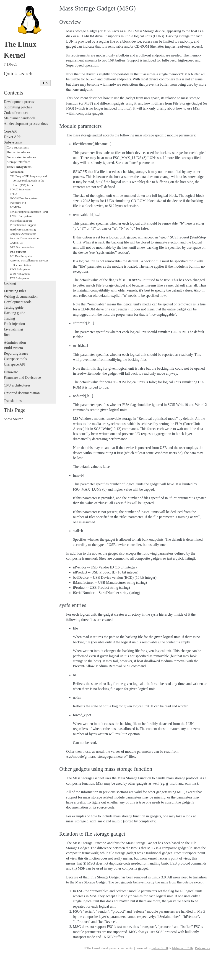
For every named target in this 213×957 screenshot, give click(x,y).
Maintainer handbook (19, 118)
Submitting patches (18, 107)
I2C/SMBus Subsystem (24, 198)
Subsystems (13, 142)
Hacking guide (14, 313)
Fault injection (14, 324)
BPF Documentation (22, 247)
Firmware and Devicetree (22, 377)
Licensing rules (15, 291)
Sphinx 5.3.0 (159, 948)
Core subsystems (18, 147)
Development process (19, 102)
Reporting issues (16, 353)
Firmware (11, 372)
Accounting (17, 171)
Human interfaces (18, 152)
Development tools (17, 302)
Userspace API (14, 364)
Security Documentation (24, 238)
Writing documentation (20, 296)
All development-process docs (26, 123)
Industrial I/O (18, 203)
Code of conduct (16, 113)
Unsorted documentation (22, 393)
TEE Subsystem (19, 278)
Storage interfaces (18, 162)
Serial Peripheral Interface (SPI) (29, 211)
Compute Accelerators (23, 233)
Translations (13, 401)
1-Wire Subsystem (21, 216)
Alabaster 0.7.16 (182, 948)
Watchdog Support (21, 220)
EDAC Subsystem (20, 189)
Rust (7, 335)
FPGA (13, 194)
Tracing (9, 318)
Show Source (13, 419)
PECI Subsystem (20, 269)
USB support (18, 251)
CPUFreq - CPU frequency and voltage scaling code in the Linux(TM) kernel (28, 180)
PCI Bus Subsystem (21, 256)
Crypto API (16, 242)
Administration (15, 342)
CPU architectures (17, 385)
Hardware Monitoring (23, 229)
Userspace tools (15, 359)
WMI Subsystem (20, 274)
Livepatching (13, 329)
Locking (10, 283)
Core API (10, 131)
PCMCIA (15, 207)
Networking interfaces (21, 157)
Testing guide (13, 307)
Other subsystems (19, 167)
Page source (202, 948)
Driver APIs (12, 137)
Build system (13, 348)
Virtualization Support (23, 225)
